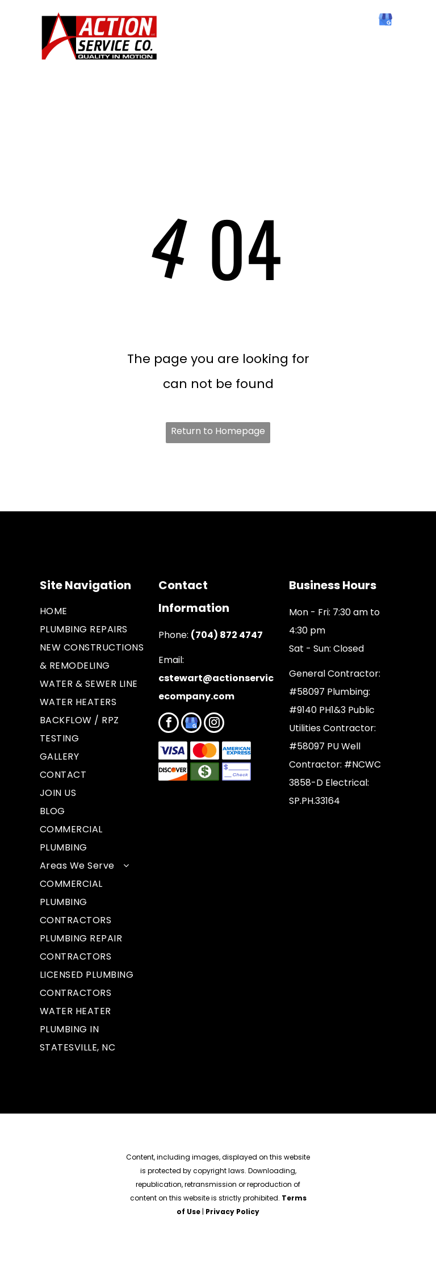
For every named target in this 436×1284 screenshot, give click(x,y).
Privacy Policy (232, 1211)
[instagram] (214, 724)
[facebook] (361, 21)
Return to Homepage (218, 430)
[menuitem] (93, 611)
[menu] (25, 42)
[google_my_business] (385, 21)
